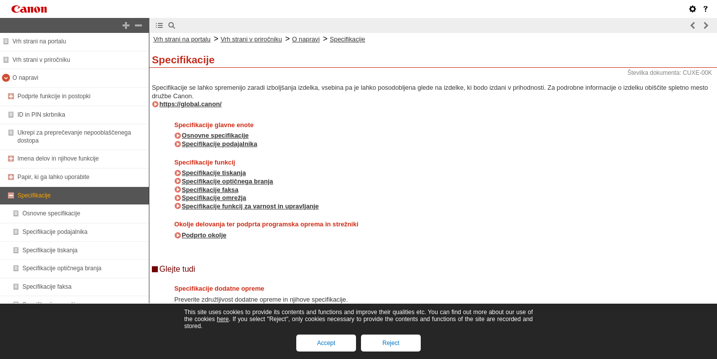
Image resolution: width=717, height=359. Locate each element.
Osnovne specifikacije (51, 213)
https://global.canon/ (190, 104)
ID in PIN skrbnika (41, 114)
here (223, 319)
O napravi (25, 77)
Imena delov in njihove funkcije (58, 158)
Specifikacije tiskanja (50, 250)
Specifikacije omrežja (214, 197)
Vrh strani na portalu (39, 41)
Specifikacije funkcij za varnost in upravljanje (250, 206)
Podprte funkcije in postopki (54, 96)
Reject (390, 343)
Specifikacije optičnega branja (62, 268)
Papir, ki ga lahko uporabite (53, 177)
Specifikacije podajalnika (55, 231)
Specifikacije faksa (47, 286)
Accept (326, 343)
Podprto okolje (204, 235)
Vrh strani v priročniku (41, 59)
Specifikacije (34, 195)
